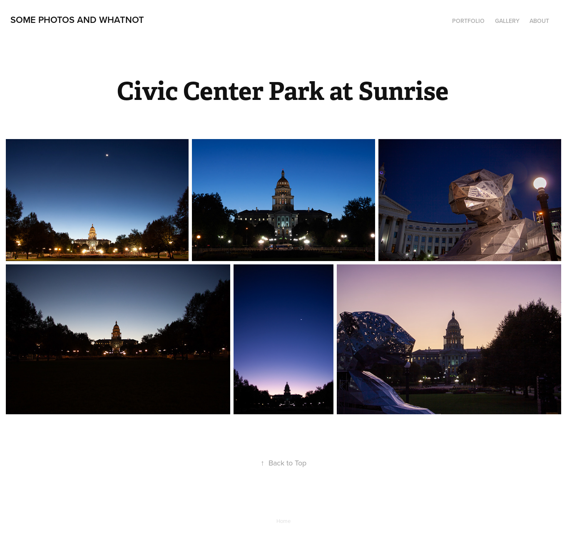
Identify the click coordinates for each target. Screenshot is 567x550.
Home (283, 521)
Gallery (507, 21)
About (539, 21)
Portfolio (468, 21)
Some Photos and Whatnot (77, 19)
